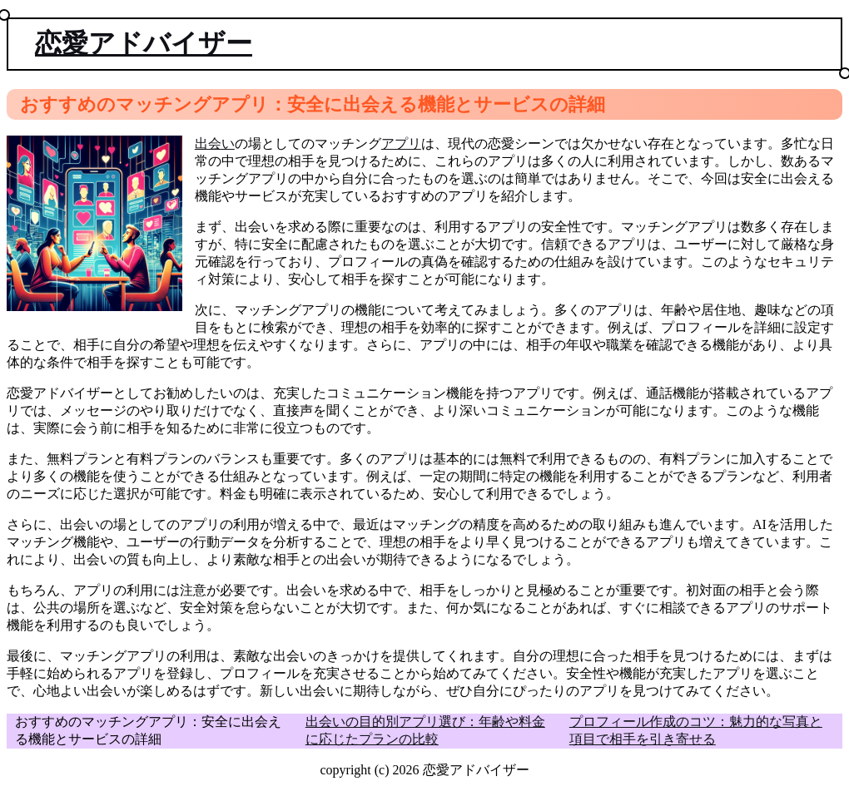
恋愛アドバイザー (143, 43)
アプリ (401, 143)
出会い (215, 143)
